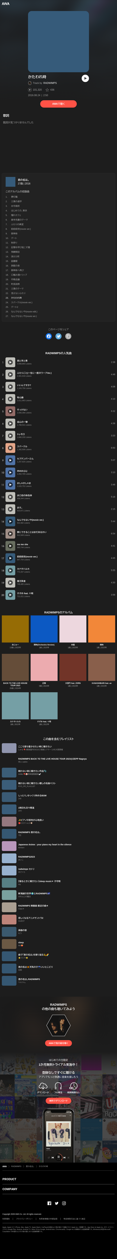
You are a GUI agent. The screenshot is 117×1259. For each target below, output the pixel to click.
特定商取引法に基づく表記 (74, 1219)
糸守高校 (15, 206)
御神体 (14, 233)
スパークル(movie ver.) (21, 302)
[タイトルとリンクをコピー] (68, 336)
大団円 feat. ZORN (73, 683)
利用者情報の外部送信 (48, 1219)
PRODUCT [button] (9, 1179)
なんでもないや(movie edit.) (24, 311)
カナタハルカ (15, 722)
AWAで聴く (58, 104)
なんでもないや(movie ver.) (24, 316)
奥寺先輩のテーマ (19, 220)
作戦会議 (15, 279)
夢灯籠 (14, 197)
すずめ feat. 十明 (44, 722)
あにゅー (15, 645)
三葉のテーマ (17, 288)
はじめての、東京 (19, 210)
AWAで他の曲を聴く (58, 1043)
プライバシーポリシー (24, 1219)
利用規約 (6, 1219)
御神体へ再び (17, 270)
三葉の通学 (16, 201)
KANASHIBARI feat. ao (102, 683)
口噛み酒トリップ (19, 275)
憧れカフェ (16, 215)
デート (14, 238)
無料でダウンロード (58, 1101)
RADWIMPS (50, 83)
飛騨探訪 (15, 252)
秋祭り (14, 243)
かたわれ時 (43, 1166)
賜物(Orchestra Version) (44, 645)
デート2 (14, 307)
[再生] (85, 78)
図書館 (14, 261)
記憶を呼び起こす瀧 (20, 247)
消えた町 (15, 256)
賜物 (102, 645)
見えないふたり (18, 293)
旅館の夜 (15, 265)
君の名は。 (23, 180)
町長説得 (15, 284)
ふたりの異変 (17, 224)
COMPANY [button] (9, 1189)
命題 (73, 645)
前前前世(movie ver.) (21, 229)
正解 (44, 683)
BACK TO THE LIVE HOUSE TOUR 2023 (15, 684)
